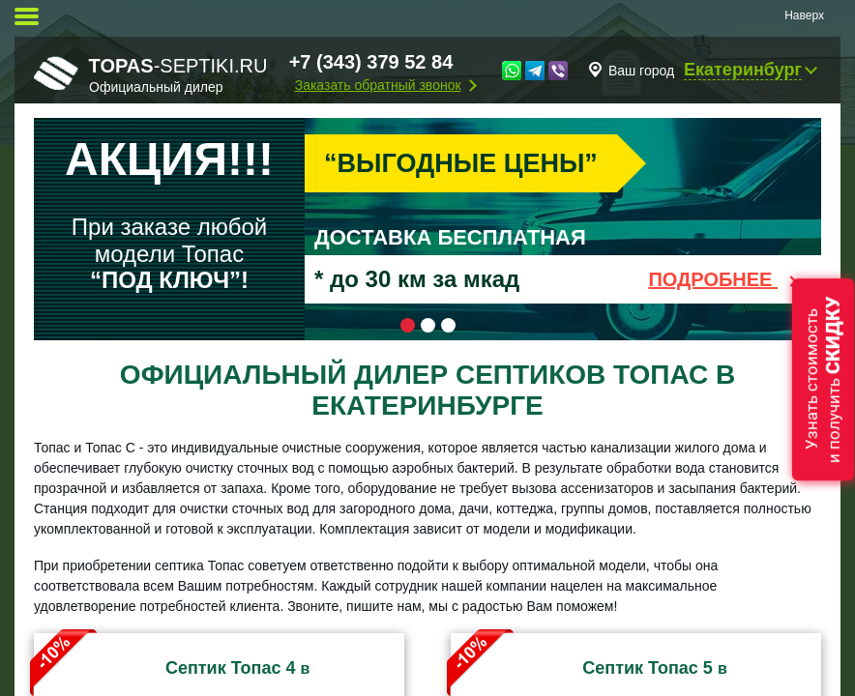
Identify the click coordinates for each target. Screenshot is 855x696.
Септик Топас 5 (647, 668)
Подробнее (725, 280)
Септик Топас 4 (230, 668)
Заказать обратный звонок (378, 85)
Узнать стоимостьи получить (823, 379)
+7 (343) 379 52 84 (371, 61)
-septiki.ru (150, 74)
